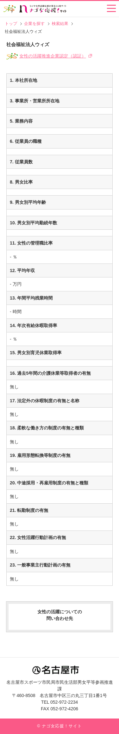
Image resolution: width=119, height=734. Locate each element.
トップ (11, 23)
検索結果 (60, 23)
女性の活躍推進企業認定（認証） (46, 55)
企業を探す (34, 23)
